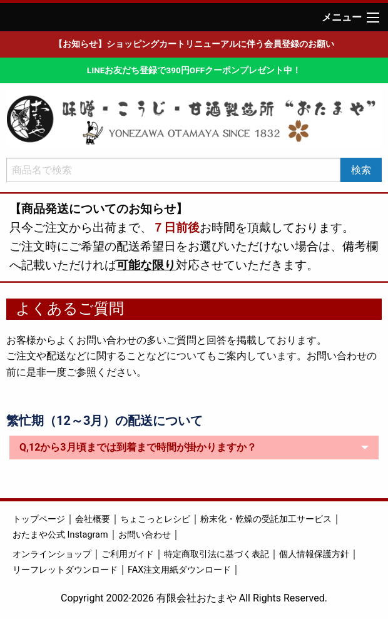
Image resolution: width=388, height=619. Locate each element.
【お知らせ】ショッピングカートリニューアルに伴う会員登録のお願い (194, 44)
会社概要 (92, 519)
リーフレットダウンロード (65, 570)
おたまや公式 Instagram (60, 534)
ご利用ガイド (127, 554)
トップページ (39, 519)
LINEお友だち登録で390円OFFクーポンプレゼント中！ (194, 70)
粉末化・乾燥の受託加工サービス (266, 519)
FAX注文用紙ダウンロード (179, 570)
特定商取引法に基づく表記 (216, 554)
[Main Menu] (373, 18)
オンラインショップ (52, 554)
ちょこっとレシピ (155, 519)
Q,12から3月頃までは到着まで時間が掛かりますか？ (138, 447)
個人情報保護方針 (314, 554)
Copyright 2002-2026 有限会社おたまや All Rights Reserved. (194, 598)
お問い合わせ (144, 534)
